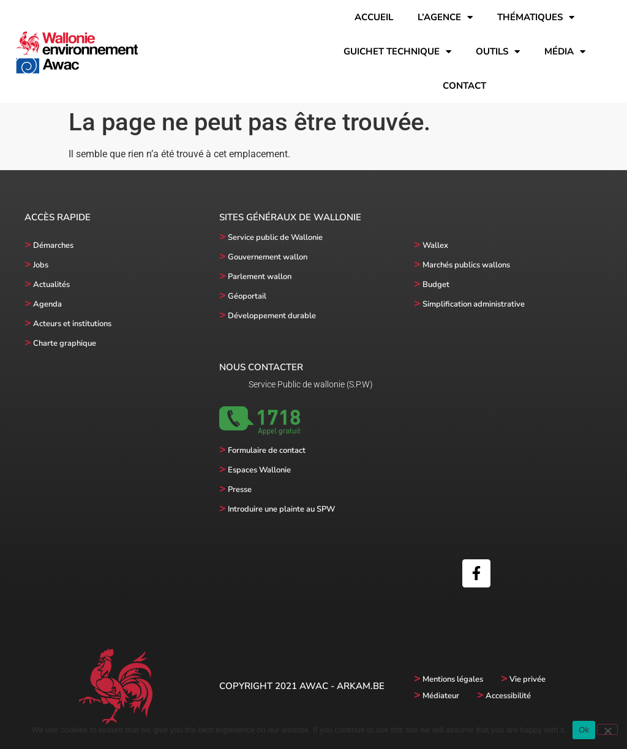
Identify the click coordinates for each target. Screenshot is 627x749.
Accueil (374, 17)
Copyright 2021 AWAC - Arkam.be (302, 686)
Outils (498, 51)
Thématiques (535, 17)
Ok (584, 729)
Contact (464, 86)
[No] (607, 729)
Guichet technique (397, 51)
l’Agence (445, 17)
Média (564, 51)
